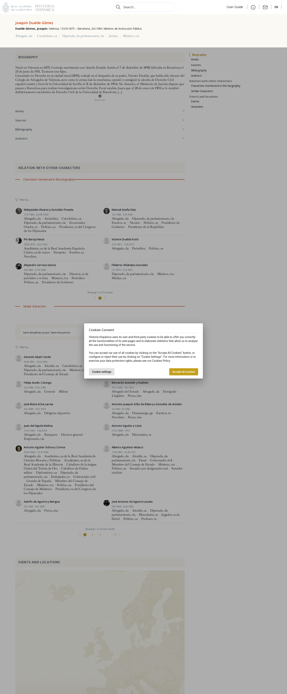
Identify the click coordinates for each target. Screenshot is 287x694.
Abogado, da (23, 36)
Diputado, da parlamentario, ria (83, 36)
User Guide (235, 7)
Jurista (113, 36)
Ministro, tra (131, 36)
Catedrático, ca (47, 36)
